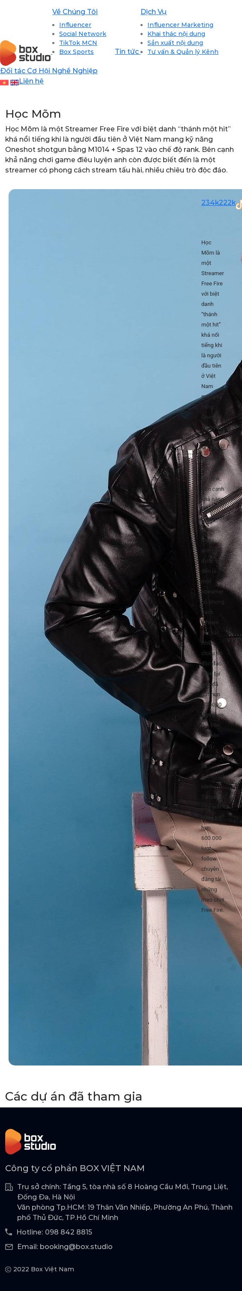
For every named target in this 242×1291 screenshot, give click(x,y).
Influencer (75, 25)
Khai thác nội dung (176, 34)
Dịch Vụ (153, 12)
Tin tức (127, 51)
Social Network (82, 34)
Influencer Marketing (180, 25)
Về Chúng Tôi (75, 12)
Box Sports (76, 52)
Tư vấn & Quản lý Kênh (182, 52)
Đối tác (13, 71)
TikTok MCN (78, 43)
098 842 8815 (68, 1232)
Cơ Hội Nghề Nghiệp (62, 71)
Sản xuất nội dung (175, 43)
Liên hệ (31, 81)
